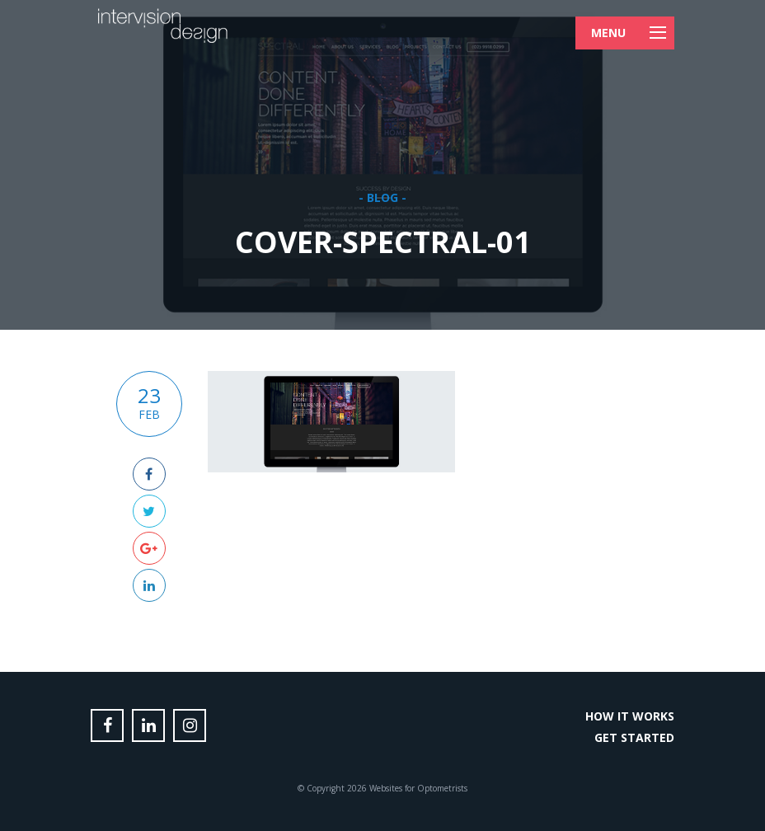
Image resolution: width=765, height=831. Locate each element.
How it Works (629, 716)
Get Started (634, 737)
